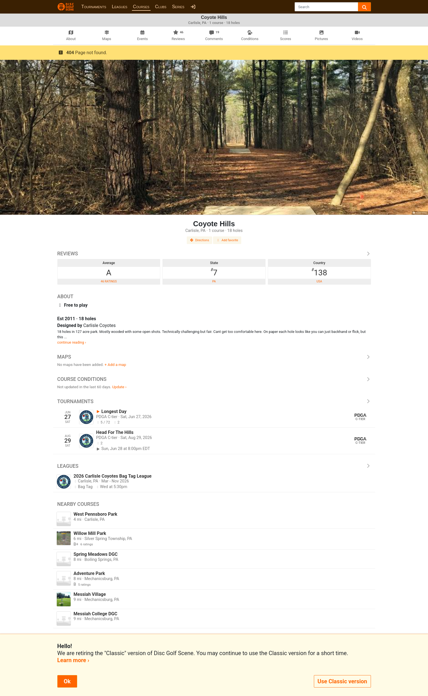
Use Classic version (342, 681)
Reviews (214, 253)
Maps (214, 357)
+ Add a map (115, 364)
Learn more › (73, 660)
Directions (199, 240)
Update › (119, 387)
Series (178, 6)
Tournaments (93, 6)
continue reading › (71, 342)
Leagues (119, 6)
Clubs (160, 6)
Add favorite (227, 240)
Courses (141, 6)
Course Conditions (214, 379)
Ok (67, 681)
